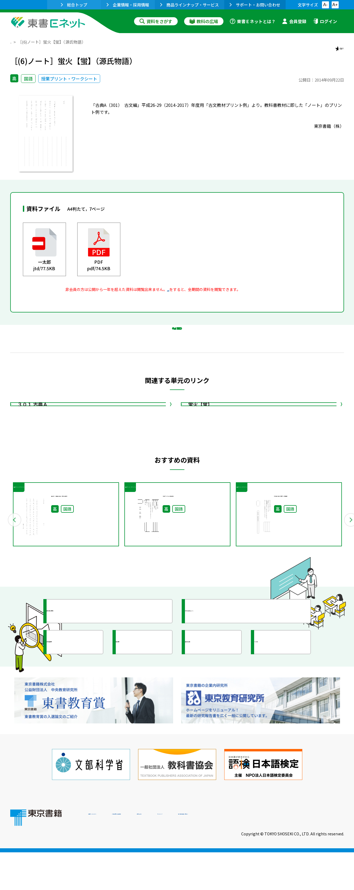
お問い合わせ (222, 853)
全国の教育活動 (213, 703)
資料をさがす (155, 21)
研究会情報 (139, 703)
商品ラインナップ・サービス (189, 5)
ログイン (325, 21)
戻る (177, 355)
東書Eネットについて (109, 853)
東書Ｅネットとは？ (253, 21)
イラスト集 (277, 703)
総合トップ (74, 5)
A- (325, 4)
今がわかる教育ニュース (222, 672)
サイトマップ (263, 853)
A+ (335, 4)
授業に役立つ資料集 (79, 672)
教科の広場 (204, 21)
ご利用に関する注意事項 (169, 853)
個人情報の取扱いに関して (318, 853)
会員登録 (294, 21)
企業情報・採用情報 (128, 5)
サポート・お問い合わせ (255, 5)
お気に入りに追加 (320, 53)
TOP (14, 42)
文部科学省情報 (74, 703)
